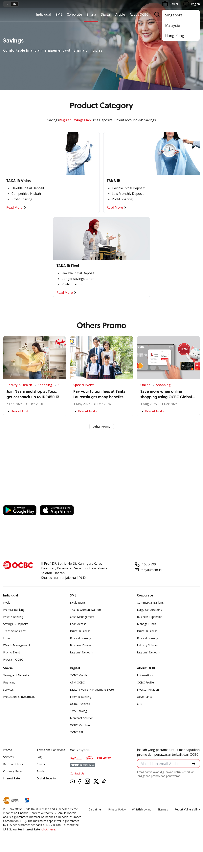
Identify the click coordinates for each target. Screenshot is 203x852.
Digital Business (80, 631)
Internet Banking (80, 697)
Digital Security (46, 779)
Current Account (124, 120)
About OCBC (139, 14)
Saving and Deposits (16, 676)
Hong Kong (174, 35)
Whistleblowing (141, 810)
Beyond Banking (80, 639)
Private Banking (13, 617)
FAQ (39, 757)
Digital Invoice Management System (93, 690)
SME (59, 14)
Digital (106, 14)
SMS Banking (78, 711)
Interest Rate (11, 779)
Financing (9, 683)
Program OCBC (13, 660)
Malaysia (172, 25)
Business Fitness (80, 646)
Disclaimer (95, 810)
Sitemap (163, 810)
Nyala (7, 603)
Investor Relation (148, 690)
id (7, 4)
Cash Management (82, 617)
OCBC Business (80, 704)
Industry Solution (148, 646)
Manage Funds (146, 624)
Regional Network (81, 653)
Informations (145, 676)
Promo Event (11, 653)
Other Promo (101, 427)
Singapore (174, 15)
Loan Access (78, 624)
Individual (43, 14)
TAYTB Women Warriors (86, 610)
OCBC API (76, 733)
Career (41, 765)
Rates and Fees (13, 765)
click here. (48, 830)
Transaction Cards (15, 631)
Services (8, 690)
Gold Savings (146, 120)
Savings (53, 120)
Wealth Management (16, 646)
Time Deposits (101, 120)
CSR (139, 704)
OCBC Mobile (78, 676)
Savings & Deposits (15, 624)
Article (120, 14)
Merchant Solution (82, 718)
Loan (6, 639)
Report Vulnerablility (187, 810)
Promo (7, 750)
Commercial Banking (150, 603)
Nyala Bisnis (78, 603)
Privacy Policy (117, 810)
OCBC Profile (145, 683)
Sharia (91, 14)
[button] (193, 764)
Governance (144, 697)
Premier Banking (13, 610)
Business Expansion (149, 617)
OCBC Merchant (80, 726)
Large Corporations (149, 610)
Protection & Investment (19, 697)
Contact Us (77, 774)
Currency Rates (13, 772)
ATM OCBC (77, 683)
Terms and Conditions (51, 750)
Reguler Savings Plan (75, 120)
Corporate (74, 14)
